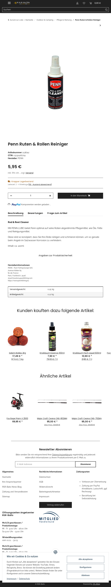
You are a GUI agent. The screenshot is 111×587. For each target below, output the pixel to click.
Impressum (11, 579)
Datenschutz (24, 579)
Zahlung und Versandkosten (15, 492)
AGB (41, 482)
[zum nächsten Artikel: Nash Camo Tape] (100, 25)
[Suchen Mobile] (53, 9)
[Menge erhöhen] (50, 196)
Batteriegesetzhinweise (49, 492)
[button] (77, 3)
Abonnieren (85, 464)
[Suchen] (106, 9)
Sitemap (6, 496)
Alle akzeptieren (85, 559)
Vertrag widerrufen (55, 505)
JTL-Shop (96, 584)
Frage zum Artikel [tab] (57, 213)
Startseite (6, 477)
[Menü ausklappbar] (9, 1)
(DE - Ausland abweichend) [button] (40, 184)
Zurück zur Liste (16, 20)
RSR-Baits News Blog (12, 487)
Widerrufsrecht (46, 487)
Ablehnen (85, 575)
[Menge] (30, 196)
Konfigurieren (85, 567)
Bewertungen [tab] (35, 213)
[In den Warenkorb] (10, 33)
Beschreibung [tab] (15, 213)
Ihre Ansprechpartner (11, 482)
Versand (29, 172)
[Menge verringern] (11, 196)
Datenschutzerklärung (62, 455)
